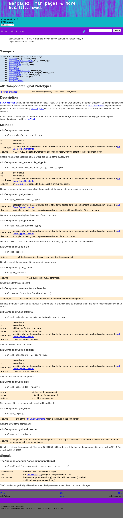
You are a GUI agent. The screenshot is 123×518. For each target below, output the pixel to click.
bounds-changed (9, 97)
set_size (13, 81)
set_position (15, 78)
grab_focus (14, 71)
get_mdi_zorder (16, 86)
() (74, 482)
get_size (13, 69)
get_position (15, 66)
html (11, 31)
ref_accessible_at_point (21, 62)
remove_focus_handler (19, 74)
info (16, 31)
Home (4, 31)
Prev (2, 498)
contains (13, 59)
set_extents (14, 76)
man (22, 31)
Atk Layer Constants (35, 424)
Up (61, 498)
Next (120, 498)
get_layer (13, 83)
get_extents (14, 64)
